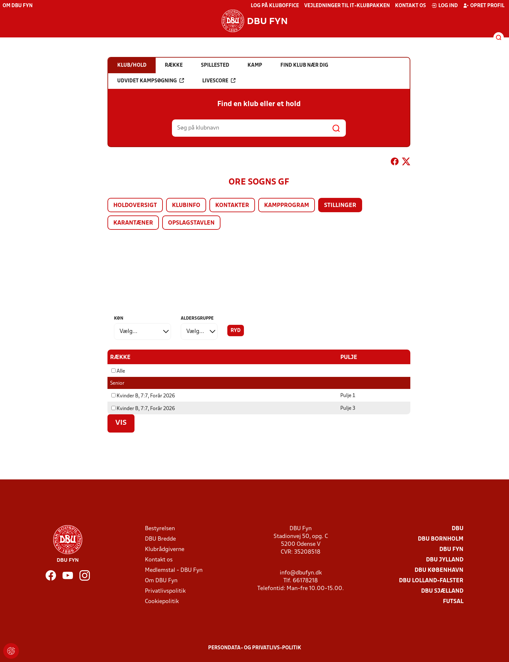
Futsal (453, 601)
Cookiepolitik (162, 601)
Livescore (218, 80)
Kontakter (232, 205)
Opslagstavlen (191, 223)
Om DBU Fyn (18, 6)
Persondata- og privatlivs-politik (254, 648)
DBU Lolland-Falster (431, 581)
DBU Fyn (451, 549)
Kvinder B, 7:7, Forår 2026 (143, 396)
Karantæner (133, 223)
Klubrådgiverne (164, 549)
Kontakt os (410, 6)
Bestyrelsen (160, 528)
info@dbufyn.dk (301, 573)
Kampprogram (286, 205)
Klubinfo (186, 205)
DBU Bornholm (440, 539)
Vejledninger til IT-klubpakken (347, 6)
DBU (457, 528)
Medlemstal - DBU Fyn (174, 570)
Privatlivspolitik (165, 591)
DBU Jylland (444, 560)
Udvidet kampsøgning (150, 80)
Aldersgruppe (197, 318)
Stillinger (340, 205)
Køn (118, 318)
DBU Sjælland (442, 591)
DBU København (439, 570)
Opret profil (483, 5)
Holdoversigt (135, 205)
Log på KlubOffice (275, 6)
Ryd (236, 330)
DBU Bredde (160, 539)
